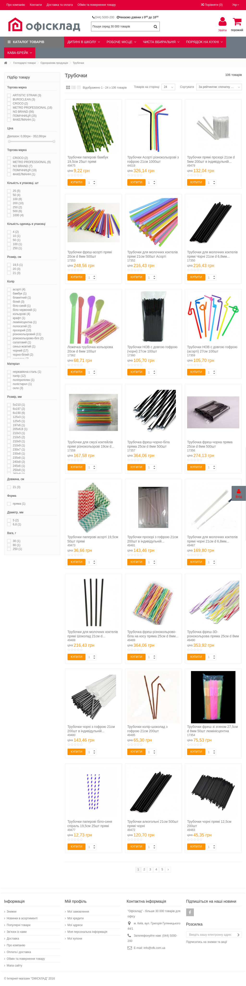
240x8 (19, 462)
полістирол (22, 384)
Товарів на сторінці (146, 87)
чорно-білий (23, 354)
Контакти (36, 5)
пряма (19, 503)
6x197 (19, 409)
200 (18, 203)
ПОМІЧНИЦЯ (25, 116)
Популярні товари (19, 925)
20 (16, 269)
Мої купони (75, 938)
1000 (18, 215)
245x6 (19, 466)
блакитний (22, 297)
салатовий (22, 342)
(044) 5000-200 (104, 17)
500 (17, 211)
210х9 (19, 445)
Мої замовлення (78, 911)
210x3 (19, 433)
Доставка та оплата (60, 5)
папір (19, 376)
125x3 (19, 417)
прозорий (22, 330)
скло (18, 388)
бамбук (19, 293)
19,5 (18, 265)
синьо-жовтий (24, 346)
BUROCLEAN (24, 99)
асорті (19, 289)
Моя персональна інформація (87, 932)
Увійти (222, 30)
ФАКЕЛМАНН (24, 119)
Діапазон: (13, 136)
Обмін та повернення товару (97, 5)
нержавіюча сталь (27, 371)
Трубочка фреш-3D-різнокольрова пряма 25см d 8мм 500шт (213, 636)
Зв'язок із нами (17, 932)
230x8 (19, 453)
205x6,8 (20, 429)
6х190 (19, 413)
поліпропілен (23, 380)
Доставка (13, 938)
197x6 (19, 425)
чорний (20, 350)
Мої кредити (76, 918)
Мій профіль (76, 901)
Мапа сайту (14, 965)
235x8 (19, 457)
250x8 (19, 470)
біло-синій (22, 305)
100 (17, 199)
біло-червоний (24, 310)
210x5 (19, 437)
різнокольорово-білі (28, 338)
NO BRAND (23, 111)
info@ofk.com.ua (154, 948)
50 (16, 195)
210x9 (19, 441)
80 (16, 545)
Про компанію (15, 5)
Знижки (12, 911)
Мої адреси (75, 925)
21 (16, 273)
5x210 (19, 404)
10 (16, 236)
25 (16, 191)
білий (18, 301)
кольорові (21, 314)
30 (16, 541)
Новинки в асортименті (22, 918)
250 (17, 207)
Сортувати (187, 87)
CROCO (20, 103)
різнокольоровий (27, 334)
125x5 (19, 421)
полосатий (22, 326)
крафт (19, 318)
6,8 (17, 524)
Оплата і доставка (19, 952)
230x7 (19, 449)
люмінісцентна (25, 322)
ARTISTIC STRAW (27, 95)
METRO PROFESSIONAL (32, 107)
